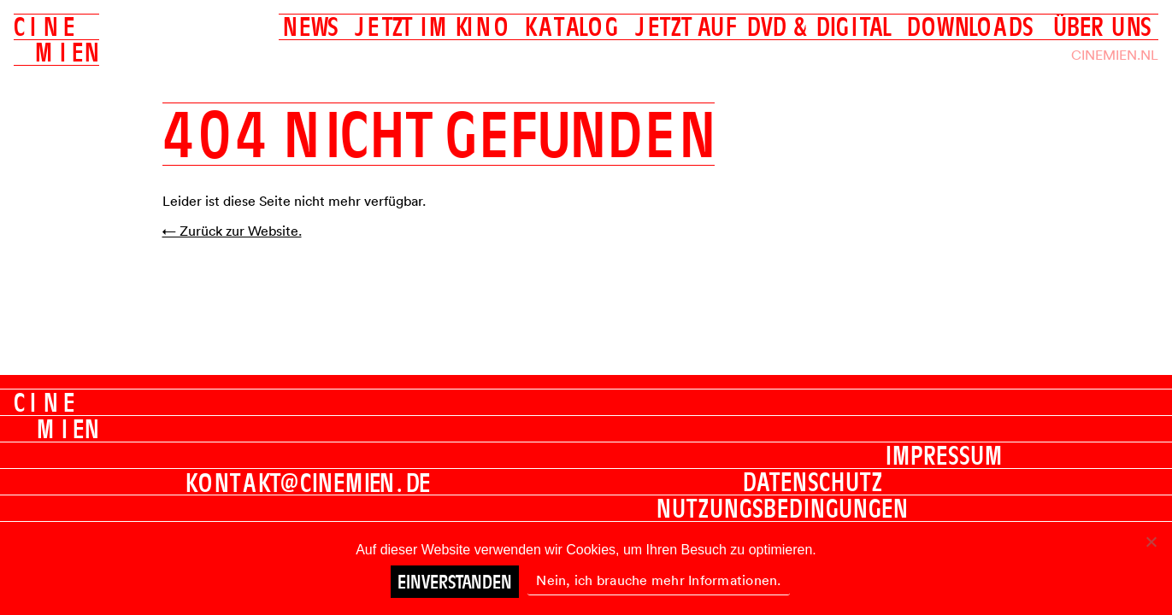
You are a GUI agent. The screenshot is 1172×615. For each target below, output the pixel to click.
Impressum (944, 455)
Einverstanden (455, 581)
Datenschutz (813, 481)
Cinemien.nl (1114, 54)
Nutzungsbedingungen (783, 508)
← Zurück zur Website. (232, 230)
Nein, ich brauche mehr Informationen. (658, 580)
